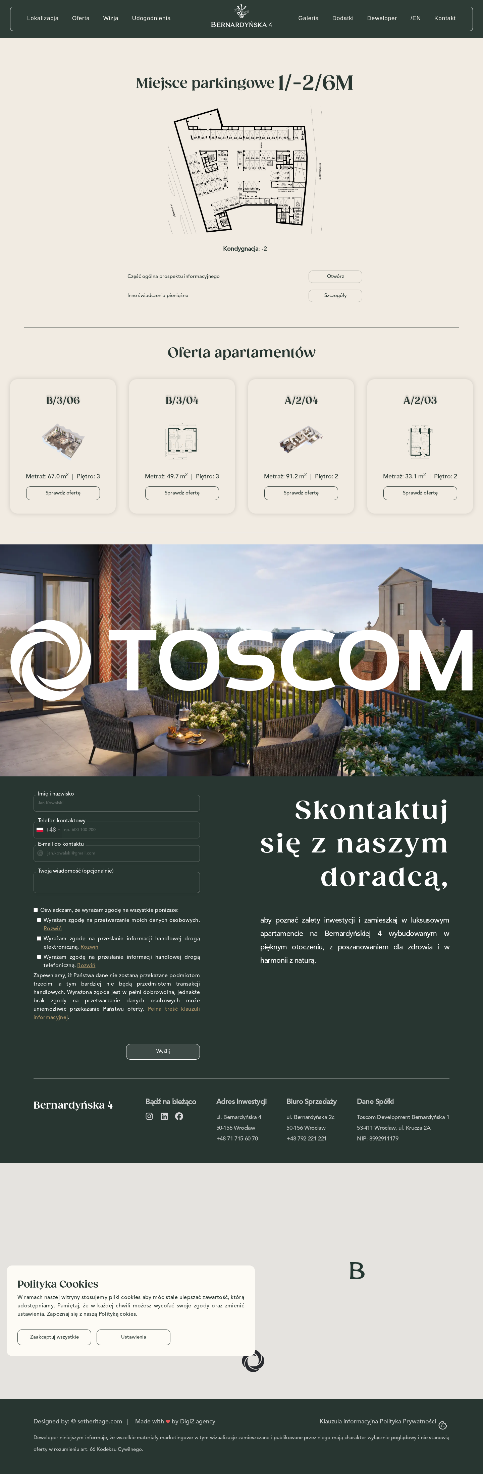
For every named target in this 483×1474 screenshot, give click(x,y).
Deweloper (382, 18)
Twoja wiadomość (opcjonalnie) (75, 871)
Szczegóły (335, 295)
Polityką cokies (117, 1314)
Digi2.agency (197, 1422)
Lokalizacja (43, 18)
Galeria (309, 18)
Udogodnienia (151, 18)
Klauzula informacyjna (349, 1422)
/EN (416, 18)
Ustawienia (133, 1337)
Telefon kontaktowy (62, 821)
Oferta (81, 18)
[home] (241, 15)
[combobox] (48, 830)
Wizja (111, 18)
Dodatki (343, 18)
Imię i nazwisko (56, 794)
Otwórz (335, 276)
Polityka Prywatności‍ (408, 1422)
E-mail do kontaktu (61, 844)
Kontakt (445, 18)
